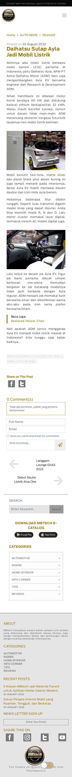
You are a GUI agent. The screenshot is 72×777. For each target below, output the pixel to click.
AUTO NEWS (29, 35)
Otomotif (48, 35)
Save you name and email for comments (34, 436)
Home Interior (36, 572)
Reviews (36, 594)
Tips (36, 586)
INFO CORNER (13, 664)
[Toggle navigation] (64, 15)
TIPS (7, 667)
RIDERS (9, 657)
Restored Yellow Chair (27, 321)
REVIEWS (10, 671)
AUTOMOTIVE (13, 653)
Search (56, 509)
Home (11, 35)
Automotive (36, 558)
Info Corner (36, 579)
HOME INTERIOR (14, 660)
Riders (36, 565)
